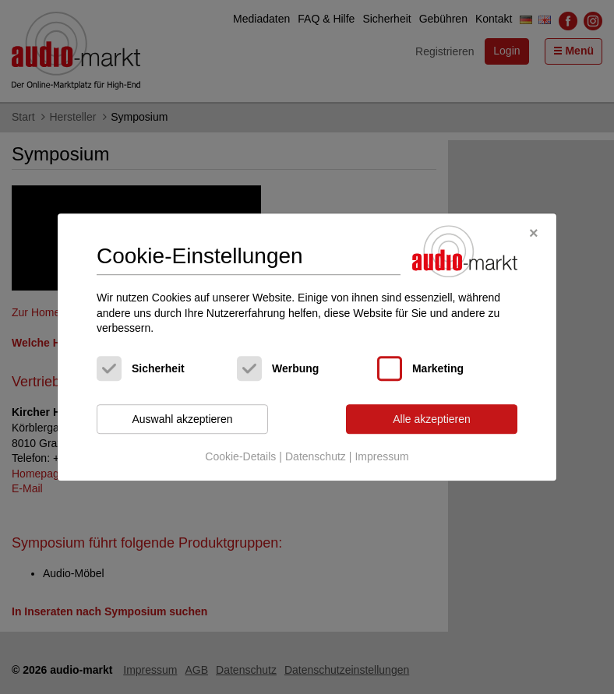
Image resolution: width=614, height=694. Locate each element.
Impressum (381, 457)
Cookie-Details (240, 457)
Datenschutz (315, 457)
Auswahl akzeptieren (182, 419)
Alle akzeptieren (432, 419)
